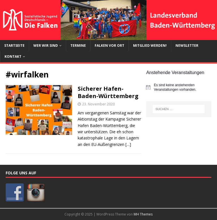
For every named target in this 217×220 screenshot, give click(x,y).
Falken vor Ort (109, 45)
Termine (78, 45)
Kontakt (13, 56)
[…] (128, 144)
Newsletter (186, 45)
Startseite (14, 45)
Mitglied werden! (150, 45)
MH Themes (143, 214)
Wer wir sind (45, 45)
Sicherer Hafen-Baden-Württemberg (108, 92)
